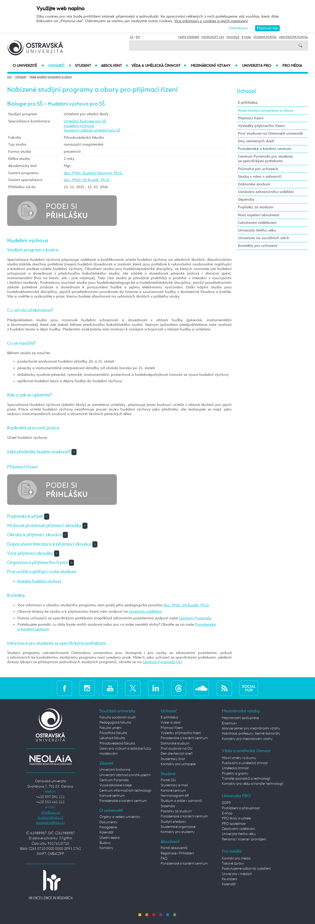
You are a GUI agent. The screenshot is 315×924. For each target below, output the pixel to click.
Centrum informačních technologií (125, 790)
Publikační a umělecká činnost (245, 763)
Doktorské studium (254, 184)
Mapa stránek (188, 37)
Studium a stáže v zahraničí (181, 801)
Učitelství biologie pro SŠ (85, 121)
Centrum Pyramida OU (162, 662)
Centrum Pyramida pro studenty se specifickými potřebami (265, 159)
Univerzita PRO (260, 66)
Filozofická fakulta (113, 733)
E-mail (246, 37)
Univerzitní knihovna (114, 770)
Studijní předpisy (173, 822)
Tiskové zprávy (233, 863)
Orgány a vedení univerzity (119, 817)
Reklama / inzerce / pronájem (244, 839)
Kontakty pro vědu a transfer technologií (252, 784)
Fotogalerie (108, 827)
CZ (131, 37)
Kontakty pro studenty (178, 832)
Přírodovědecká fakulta (117, 743)
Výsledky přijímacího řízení (261, 126)
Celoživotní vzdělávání (257, 223)
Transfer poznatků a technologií (246, 778)
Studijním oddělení (145, 611)
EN (138, 37)
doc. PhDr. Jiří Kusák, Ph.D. (87, 180)
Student (86, 66)
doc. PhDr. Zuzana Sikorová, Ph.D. (93, 173)
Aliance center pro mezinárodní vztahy (251, 728)
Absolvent (114, 66)
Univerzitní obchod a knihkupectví (124, 775)
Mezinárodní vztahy (214, 66)
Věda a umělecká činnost (158, 66)
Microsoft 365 (212, 37)
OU (9, 77)
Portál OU (168, 780)
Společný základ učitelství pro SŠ (92, 130)
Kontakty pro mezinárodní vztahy (247, 739)
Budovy (105, 843)
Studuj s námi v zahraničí (260, 176)
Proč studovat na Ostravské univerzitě (270, 133)
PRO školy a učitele (236, 818)
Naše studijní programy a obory (51, 77)
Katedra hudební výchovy (39, 581)
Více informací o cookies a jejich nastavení (211, 21)
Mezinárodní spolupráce (240, 718)
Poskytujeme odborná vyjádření (246, 868)
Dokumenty (108, 822)
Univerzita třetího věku (257, 230)
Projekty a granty (235, 773)
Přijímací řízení (250, 118)
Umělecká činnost (235, 768)
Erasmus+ (229, 723)
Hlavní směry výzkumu (239, 758)
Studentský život (173, 759)
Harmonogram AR (175, 796)
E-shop (227, 813)
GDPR (226, 803)
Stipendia (246, 199)
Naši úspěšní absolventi (258, 215)
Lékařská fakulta (112, 738)
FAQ (164, 858)
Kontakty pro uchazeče (258, 246)
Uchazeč (59, 66)
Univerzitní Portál (293, 37)
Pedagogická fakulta (115, 722)
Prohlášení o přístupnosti (241, 808)
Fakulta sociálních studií (117, 717)
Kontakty (106, 848)
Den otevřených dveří (177, 753)
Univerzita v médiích (237, 874)
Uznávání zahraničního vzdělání (266, 192)
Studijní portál (265, 37)
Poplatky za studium (255, 207)
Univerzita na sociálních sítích (263, 238)
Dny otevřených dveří (256, 141)
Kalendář (106, 832)
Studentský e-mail (174, 785)
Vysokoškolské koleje (115, 785)
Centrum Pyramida (195, 618)
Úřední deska (109, 838)
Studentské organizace (178, 827)
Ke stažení (229, 879)
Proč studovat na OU (176, 748)
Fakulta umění (110, 728)
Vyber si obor (171, 722)
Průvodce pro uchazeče (258, 169)
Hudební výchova (79, 126)
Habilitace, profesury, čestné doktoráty (251, 733)
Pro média (292, 66)
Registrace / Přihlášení (177, 853)
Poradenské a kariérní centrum (264, 149)
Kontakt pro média (236, 858)
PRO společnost (234, 824)
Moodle (233, 37)
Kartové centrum (112, 796)
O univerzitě (28, 66)
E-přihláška (248, 103)
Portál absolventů (174, 848)
